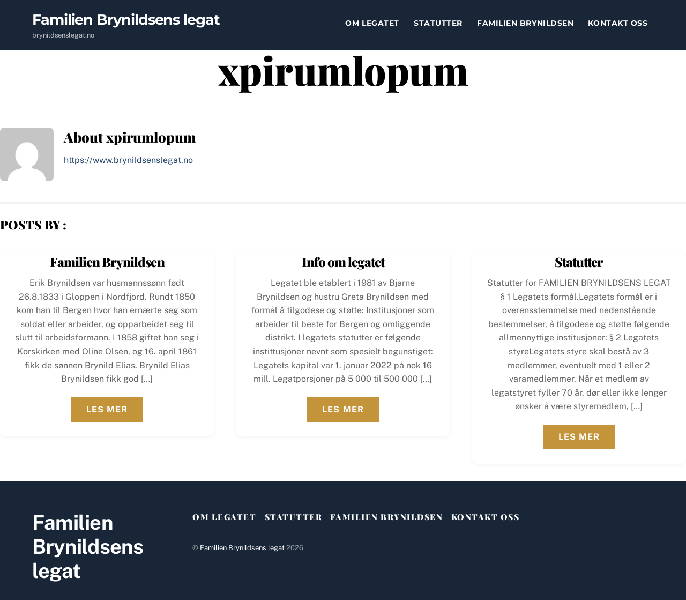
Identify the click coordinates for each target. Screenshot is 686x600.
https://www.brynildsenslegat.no (128, 160)
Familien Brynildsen (525, 23)
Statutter (438, 23)
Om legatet (372, 23)
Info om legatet (343, 261)
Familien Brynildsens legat (242, 548)
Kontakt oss (617, 23)
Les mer (107, 409)
